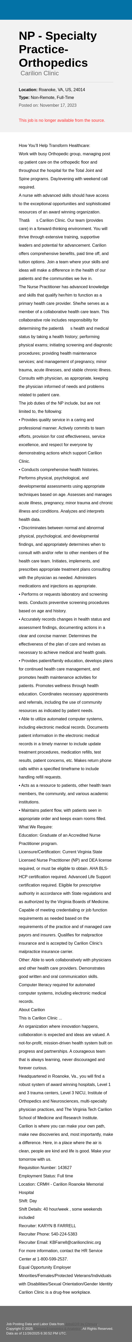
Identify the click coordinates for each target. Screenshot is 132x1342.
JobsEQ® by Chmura (81, 1324)
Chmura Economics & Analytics (57, 1329)
